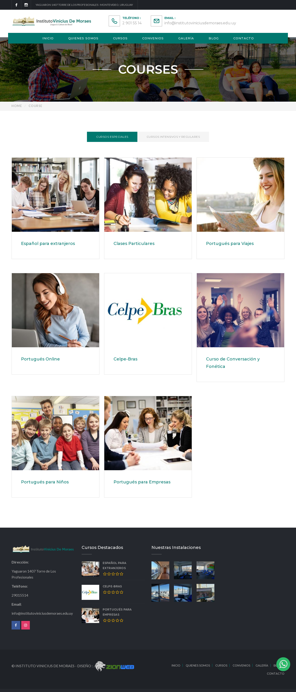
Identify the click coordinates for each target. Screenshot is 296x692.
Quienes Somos (83, 38)
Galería (186, 38)
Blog (214, 38)
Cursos (120, 38)
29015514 (20, 595)
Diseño (84, 666)
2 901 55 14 (132, 23)
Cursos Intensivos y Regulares (173, 136)
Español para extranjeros (48, 243)
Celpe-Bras (125, 359)
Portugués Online (40, 359)
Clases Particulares (134, 243)
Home (17, 106)
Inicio (48, 38)
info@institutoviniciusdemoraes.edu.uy (200, 23)
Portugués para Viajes (230, 243)
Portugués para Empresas (142, 482)
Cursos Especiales (112, 136)
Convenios (153, 38)
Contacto (243, 38)
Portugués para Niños (45, 482)
